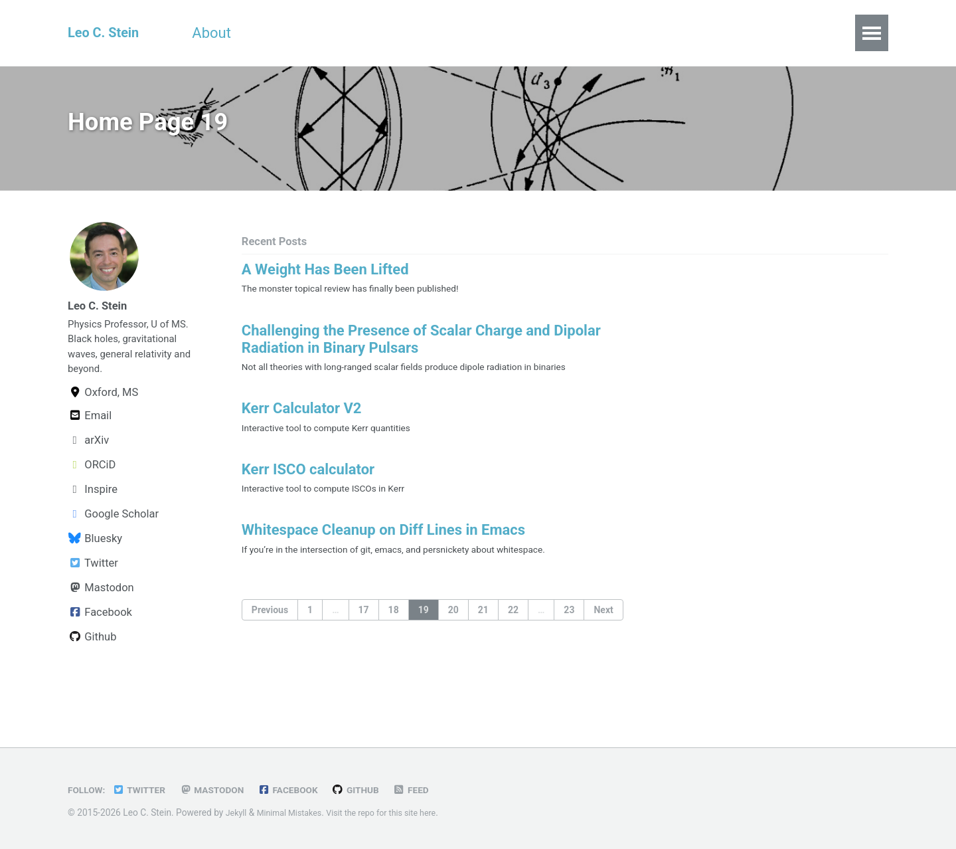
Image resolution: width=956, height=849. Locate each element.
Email (90, 452)
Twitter (93, 599)
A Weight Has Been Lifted (325, 276)
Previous (270, 639)
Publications (450, 33)
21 (483, 639)
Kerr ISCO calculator (308, 490)
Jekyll (237, 812)
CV (283, 33)
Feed (435, 790)
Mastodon (101, 624)
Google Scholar (113, 550)
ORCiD (92, 501)
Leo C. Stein (107, 33)
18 (393, 639)
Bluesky (95, 575)
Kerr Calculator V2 (302, 425)
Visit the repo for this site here (396, 812)
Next (603, 639)
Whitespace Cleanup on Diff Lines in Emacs (383, 556)
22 (513, 639)
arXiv (88, 476)
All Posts (548, 33)
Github (92, 673)
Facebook (100, 648)
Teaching (350, 33)
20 (453, 639)
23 (569, 639)
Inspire (93, 525)
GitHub (376, 790)
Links (623, 33)
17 (363, 639)
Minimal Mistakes (295, 812)
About (224, 33)
